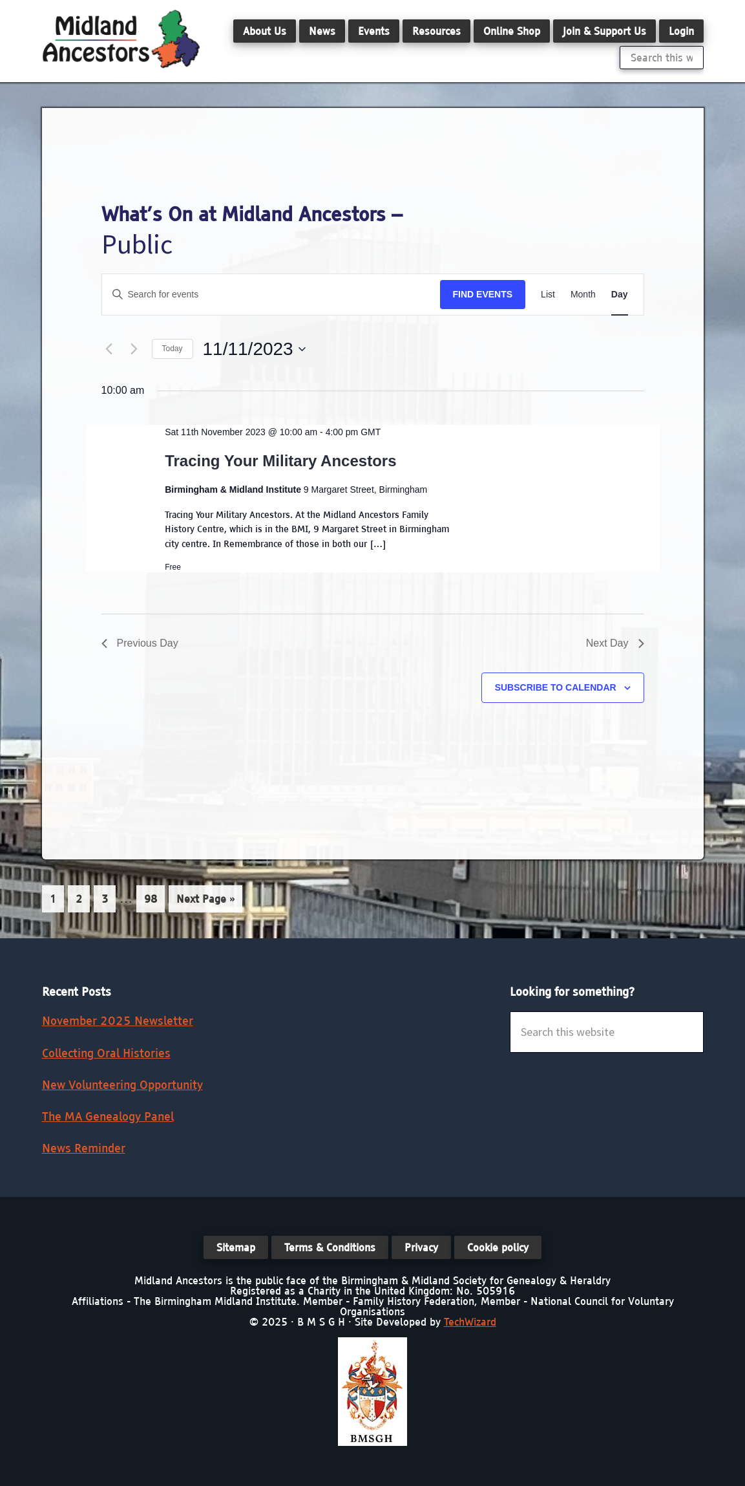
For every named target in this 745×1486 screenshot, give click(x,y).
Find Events (483, 294)
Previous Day (139, 643)
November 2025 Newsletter (117, 1020)
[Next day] (134, 349)
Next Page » (205, 901)
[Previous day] (109, 349)
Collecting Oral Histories (106, 1053)
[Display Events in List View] (548, 294)
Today (172, 348)
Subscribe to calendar (555, 687)
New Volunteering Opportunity (122, 1084)
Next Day (615, 643)
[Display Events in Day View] (619, 294)
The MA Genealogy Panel (108, 1116)
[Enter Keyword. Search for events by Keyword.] (271, 294)
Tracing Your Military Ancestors (280, 460)
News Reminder (83, 1148)
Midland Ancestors (121, 38)
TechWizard (470, 1321)
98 (154, 897)
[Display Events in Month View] (583, 294)
